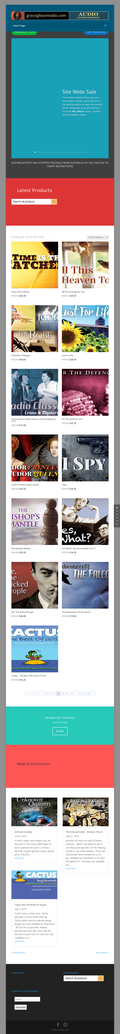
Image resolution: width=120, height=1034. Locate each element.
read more (20, 858)
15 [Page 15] (67, 693)
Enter (60, 731)
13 (66, 152)
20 (85, 152)
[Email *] (27, 999)
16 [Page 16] (71, 693)
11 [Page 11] (50, 693)
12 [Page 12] (54, 693)
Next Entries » (102, 952)
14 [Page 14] (63, 693)
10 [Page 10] (45, 693)
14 (69, 152)
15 (71, 152)
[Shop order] (98, 237)
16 (74, 152)
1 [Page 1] (31, 693)
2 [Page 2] (34, 693)
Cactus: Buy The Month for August (30, 904)
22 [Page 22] (89, 693)
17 (77, 152)
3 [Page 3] (37, 693)
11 (61, 152)
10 (58, 152)
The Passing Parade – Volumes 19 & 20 (84, 831)
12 (64, 152)
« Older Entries (18, 952)
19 (82, 152)
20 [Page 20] (80, 693)
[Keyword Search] (31, 201)
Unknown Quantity (23, 831)
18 (79, 152)
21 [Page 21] (84, 693)
